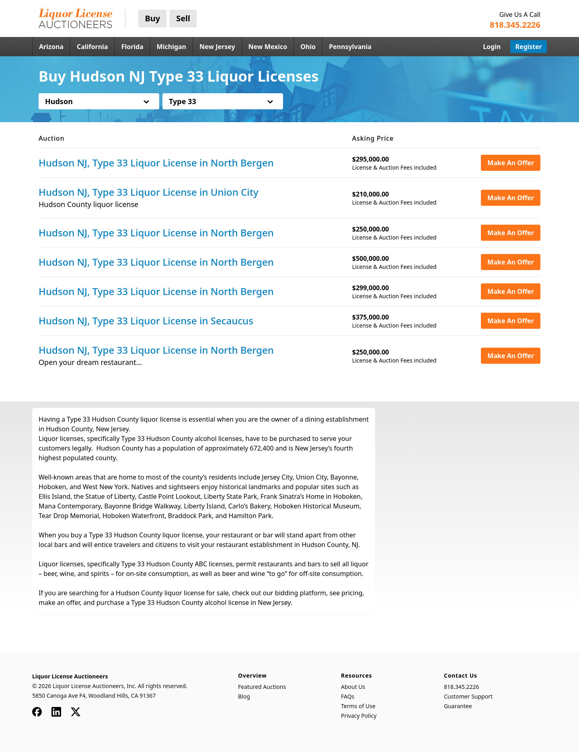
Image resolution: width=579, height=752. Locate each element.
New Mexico (267, 46)
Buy (152, 18)
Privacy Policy (358, 715)
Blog (244, 696)
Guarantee (458, 706)
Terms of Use (358, 706)
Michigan (171, 46)
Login (492, 46)
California (92, 46)
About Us (353, 687)
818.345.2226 (461, 687)
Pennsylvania (350, 46)
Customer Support (468, 696)
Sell (183, 18)
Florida (132, 46)
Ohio (308, 46)
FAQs (347, 696)
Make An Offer (510, 162)
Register (528, 46)
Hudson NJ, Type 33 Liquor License (156, 162)
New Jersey (217, 46)
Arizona (51, 46)
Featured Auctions (262, 687)
